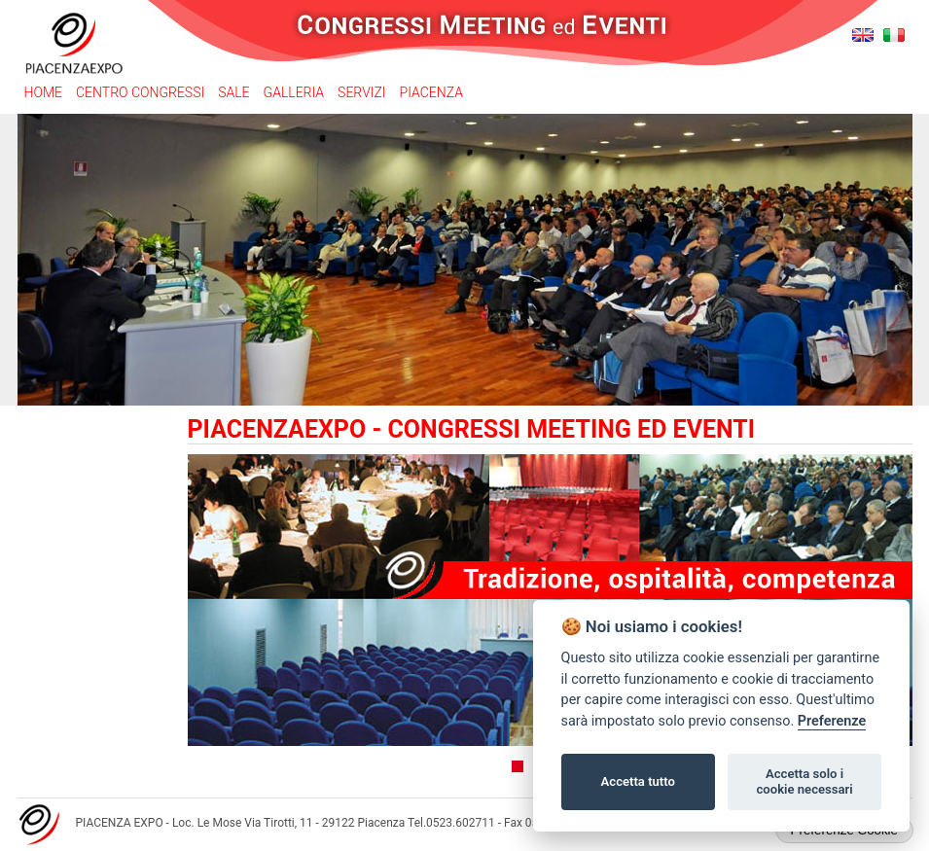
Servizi (361, 92)
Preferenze (832, 721)
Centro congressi (140, 92)
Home (43, 92)
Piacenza (431, 92)
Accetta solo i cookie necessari (804, 781)
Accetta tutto (638, 781)
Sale (233, 92)
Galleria (294, 92)
